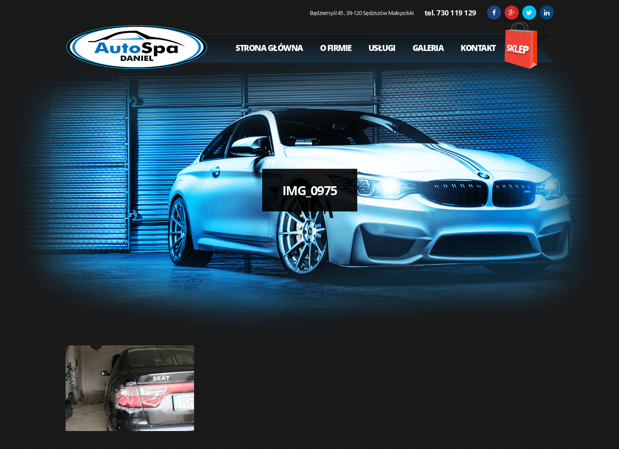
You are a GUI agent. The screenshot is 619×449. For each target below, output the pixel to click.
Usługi (381, 48)
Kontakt (478, 48)
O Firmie (335, 48)
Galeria (428, 48)
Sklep (520, 45)
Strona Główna (269, 48)
